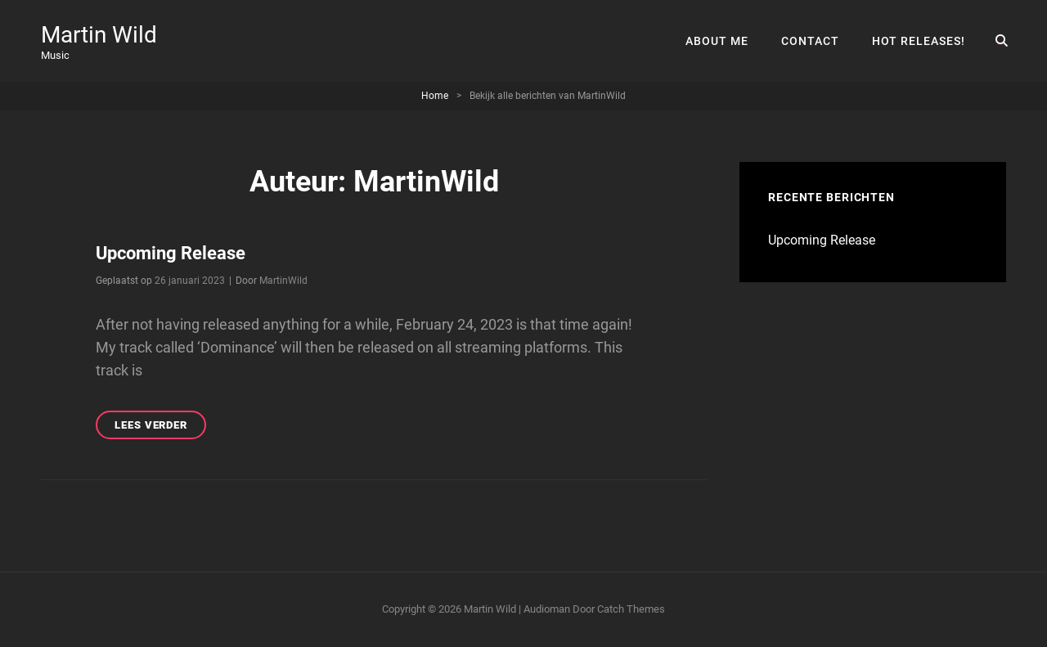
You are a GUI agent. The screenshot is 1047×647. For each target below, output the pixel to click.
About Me (716, 40)
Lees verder (160, 427)
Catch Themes (631, 609)
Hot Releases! (918, 40)
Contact (810, 40)
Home (434, 95)
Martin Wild (99, 34)
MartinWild (283, 280)
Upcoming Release (170, 253)
